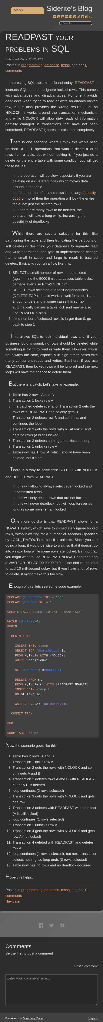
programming (31, 65)
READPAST (84, 83)
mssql (66, 65)
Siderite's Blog (69, 8)
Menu (18, 10)
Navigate (12, 901)
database (52, 65)
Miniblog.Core (33, 1018)
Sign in (93, 1018)
